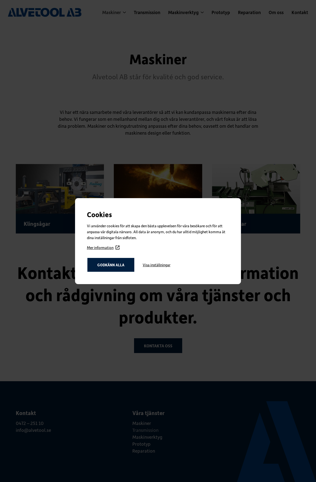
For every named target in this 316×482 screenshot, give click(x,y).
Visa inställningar (156, 264)
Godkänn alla (110, 264)
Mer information (103, 247)
